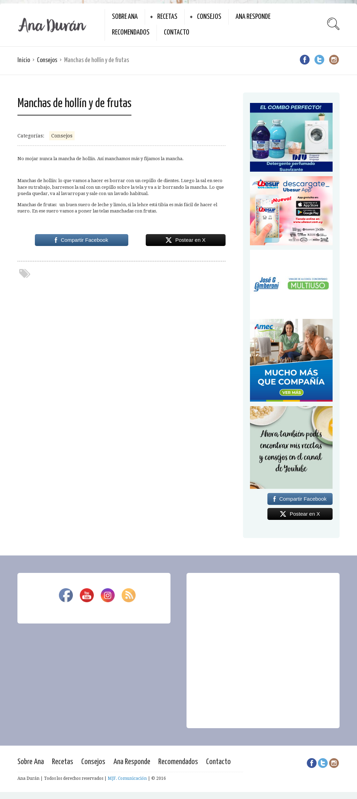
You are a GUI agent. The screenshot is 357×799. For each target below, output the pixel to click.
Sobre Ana (125, 16)
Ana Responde (253, 16)
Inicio (23, 60)
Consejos (209, 16)
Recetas (167, 16)
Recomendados (131, 32)
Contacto (176, 32)
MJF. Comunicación (127, 778)
